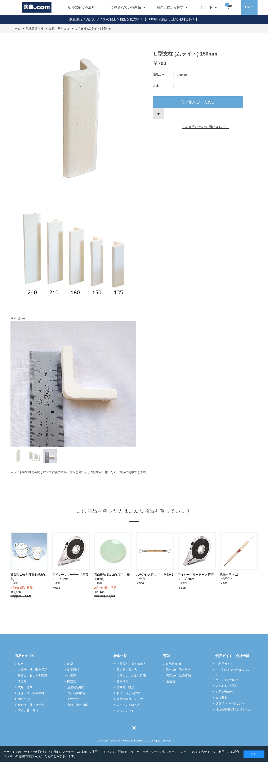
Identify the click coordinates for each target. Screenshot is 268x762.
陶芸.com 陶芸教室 (178, 669)
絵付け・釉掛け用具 (31, 704)
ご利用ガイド (224, 663)
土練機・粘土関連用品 (32, 669)
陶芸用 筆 (24, 699)
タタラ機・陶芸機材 (31, 693)
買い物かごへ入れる (198, 102)
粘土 (21, 663)
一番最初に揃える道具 (131, 663)
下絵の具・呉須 (28, 710)
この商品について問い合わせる (205, 127)
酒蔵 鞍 (171, 681)
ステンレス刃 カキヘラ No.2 (154, 574)
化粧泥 (71, 675)
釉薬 (70, 663)
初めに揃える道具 (81, 7)
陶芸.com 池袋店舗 (178, 675)
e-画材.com (173, 663)
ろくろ (22, 681)
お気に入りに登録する (158, 113)
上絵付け (73, 699)
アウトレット (125, 710)
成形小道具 (25, 687)
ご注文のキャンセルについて (233, 672)
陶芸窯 (71, 681)
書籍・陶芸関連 (77, 704)
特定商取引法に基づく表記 (233, 709)
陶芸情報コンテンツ (130, 699)
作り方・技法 (125, 687)
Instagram (134, 728)
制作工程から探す (128, 693)
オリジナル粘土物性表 (131, 675)
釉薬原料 (73, 669)
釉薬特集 (122, 681)
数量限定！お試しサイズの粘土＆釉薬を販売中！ (106, 19)
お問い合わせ (224, 691)
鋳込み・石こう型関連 (32, 675)
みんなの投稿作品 (128, 704)
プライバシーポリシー (230, 703)
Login (249, 7)
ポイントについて (227, 680)
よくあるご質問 (225, 685)
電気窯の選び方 (127, 669)
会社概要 (221, 697)
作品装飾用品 (76, 693)
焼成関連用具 (76, 687)
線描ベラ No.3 (229, 574)
